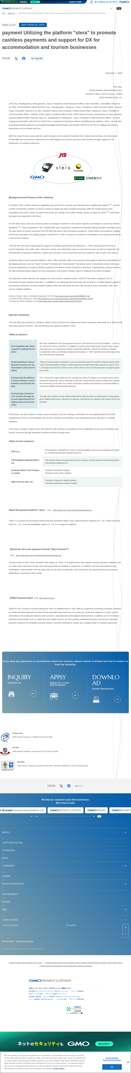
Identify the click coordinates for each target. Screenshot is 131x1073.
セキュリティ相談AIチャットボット (56, 994)
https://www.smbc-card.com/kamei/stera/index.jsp (72, 510)
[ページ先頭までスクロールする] (125, 931)
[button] (65, 832)
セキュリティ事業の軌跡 (76, 999)
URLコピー (79, 786)
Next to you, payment (11, 925)
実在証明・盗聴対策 (35, 996)
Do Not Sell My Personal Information (112, 1059)
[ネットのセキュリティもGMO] (21, 2)
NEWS (5, 858)
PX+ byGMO (71, 925)
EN (119, 8)
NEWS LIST (11, 13)
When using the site (8, 941)
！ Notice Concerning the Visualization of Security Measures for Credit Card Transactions (65, 966)
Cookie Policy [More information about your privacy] (59, 1068)
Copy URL (39, 58)
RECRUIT (6, 901)
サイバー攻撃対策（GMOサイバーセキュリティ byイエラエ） (62, 996)
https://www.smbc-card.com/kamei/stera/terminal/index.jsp (38, 555)
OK (112, 1067)
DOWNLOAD (8, 850)
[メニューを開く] (126, 8)
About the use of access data (24, 941)
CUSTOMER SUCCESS (12, 842)
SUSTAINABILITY (10, 894)
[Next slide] (94, 816)
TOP (3, 13)
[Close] (128, 1062)
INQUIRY (6, 876)
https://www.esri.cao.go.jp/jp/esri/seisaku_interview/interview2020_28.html (65, 299)
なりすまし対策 (61, 999)
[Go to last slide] (31, 816)
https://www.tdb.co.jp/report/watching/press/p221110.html (60, 301)
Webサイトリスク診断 (36, 994)
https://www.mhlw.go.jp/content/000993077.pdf (72, 296)
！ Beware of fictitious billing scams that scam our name (25, 963)
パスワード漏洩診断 (77, 991)
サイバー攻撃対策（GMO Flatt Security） (41, 999)
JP (112, 8)
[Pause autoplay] (99, 816)
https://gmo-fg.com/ (46, 598)
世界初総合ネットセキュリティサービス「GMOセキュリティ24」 (48, 991)
